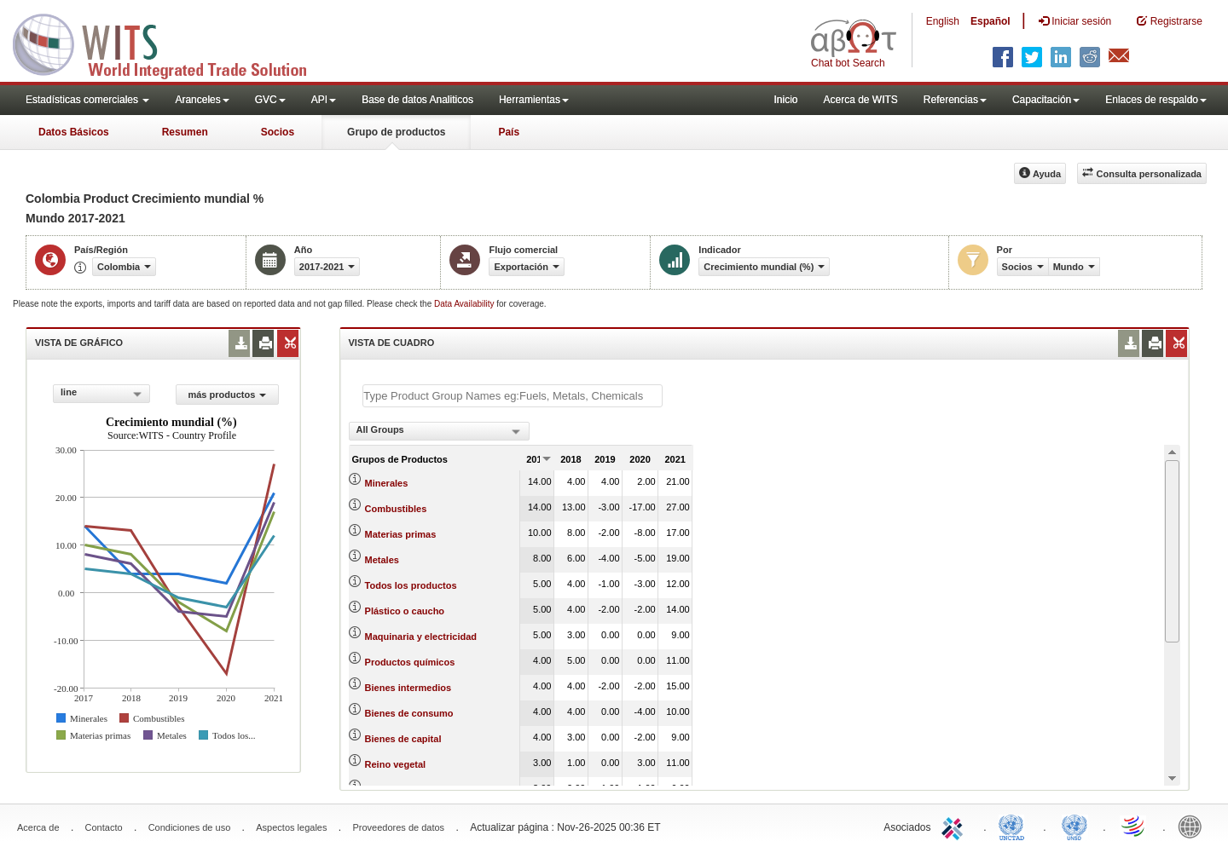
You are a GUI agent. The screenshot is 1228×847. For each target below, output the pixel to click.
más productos (227, 394)
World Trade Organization (1134, 826)
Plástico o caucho (405, 611)
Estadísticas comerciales (87, 100)
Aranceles (202, 100)
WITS (170, 42)
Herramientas (534, 100)
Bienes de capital (403, 739)
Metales (382, 560)
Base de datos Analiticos (417, 100)
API (323, 100)
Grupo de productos (396, 132)
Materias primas (401, 534)
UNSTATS (1074, 826)
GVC (270, 100)
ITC (955, 826)
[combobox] (101, 393)
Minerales (386, 483)
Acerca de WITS (860, 100)
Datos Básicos (73, 132)
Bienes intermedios (408, 688)
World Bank (1194, 826)
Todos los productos (411, 585)
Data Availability (465, 303)
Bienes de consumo (409, 713)
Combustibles (396, 509)
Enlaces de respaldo (1156, 100)
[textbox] (512, 395)
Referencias (955, 100)
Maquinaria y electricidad (421, 636)
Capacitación (1046, 100)
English (942, 21)
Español (990, 21)
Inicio (785, 100)
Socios (277, 132)
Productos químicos (410, 662)
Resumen (185, 132)
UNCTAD (1015, 826)
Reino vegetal (395, 764)
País (508, 132)
